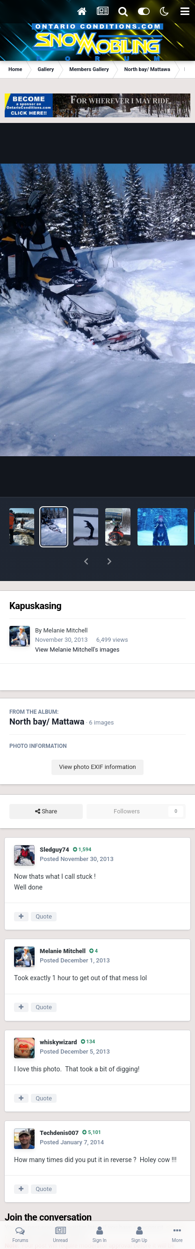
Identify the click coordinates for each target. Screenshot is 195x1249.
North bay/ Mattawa (46, 697)
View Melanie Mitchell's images (77, 625)
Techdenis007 (59, 1108)
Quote (44, 892)
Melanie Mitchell (65, 606)
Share (46, 787)
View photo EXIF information (97, 742)
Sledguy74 (54, 825)
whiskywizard (58, 1017)
